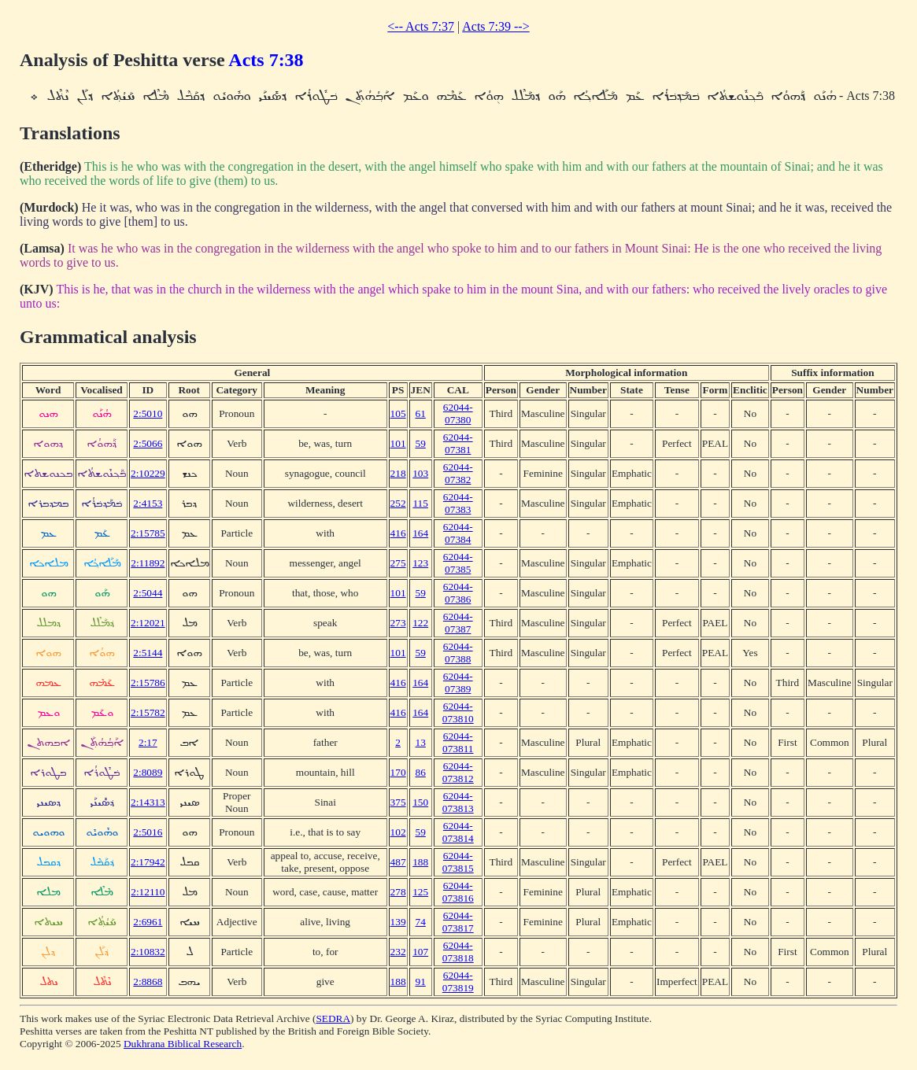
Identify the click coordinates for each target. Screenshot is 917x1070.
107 (420, 951)
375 (398, 802)
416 (398, 533)
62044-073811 (458, 742)
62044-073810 (458, 712)
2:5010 (147, 413)
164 (420, 533)
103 (420, 473)
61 (421, 413)
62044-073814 (458, 832)
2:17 (148, 742)
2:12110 (148, 892)
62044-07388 (458, 652)
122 (420, 623)
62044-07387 (458, 623)
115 (420, 503)
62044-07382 (458, 473)
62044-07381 (458, 443)
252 (398, 503)
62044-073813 (458, 802)
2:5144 (147, 653)
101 (398, 443)
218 (398, 473)
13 (421, 742)
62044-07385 (458, 563)
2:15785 (148, 533)
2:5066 (147, 443)
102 (398, 832)
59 (421, 443)
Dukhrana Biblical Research (183, 1044)
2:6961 (147, 922)
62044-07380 (458, 413)
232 (398, 951)
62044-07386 (458, 593)
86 (421, 772)
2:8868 (147, 981)
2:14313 (148, 802)
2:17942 (148, 862)
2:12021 (148, 623)
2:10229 (148, 473)
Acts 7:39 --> (495, 26)
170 (398, 772)
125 (420, 892)
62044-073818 (458, 951)
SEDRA (333, 1018)
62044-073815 (458, 862)
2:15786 (148, 682)
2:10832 (148, 951)
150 (420, 802)
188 (420, 862)
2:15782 (148, 712)
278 (398, 892)
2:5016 (147, 832)
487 (398, 862)
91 (421, 981)
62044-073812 (458, 772)
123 (420, 563)
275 (398, 563)
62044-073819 (458, 981)
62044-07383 (458, 503)
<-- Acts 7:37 (420, 26)
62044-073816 (458, 892)
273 (398, 623)
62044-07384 (458, 533)
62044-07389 (458, 682)
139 (398, 922)
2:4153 (147, 503)
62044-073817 (458, 922)
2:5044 (147, 593)
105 (398, 413)
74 (421, 922)
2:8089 (147, 772)
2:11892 (148, 563)
